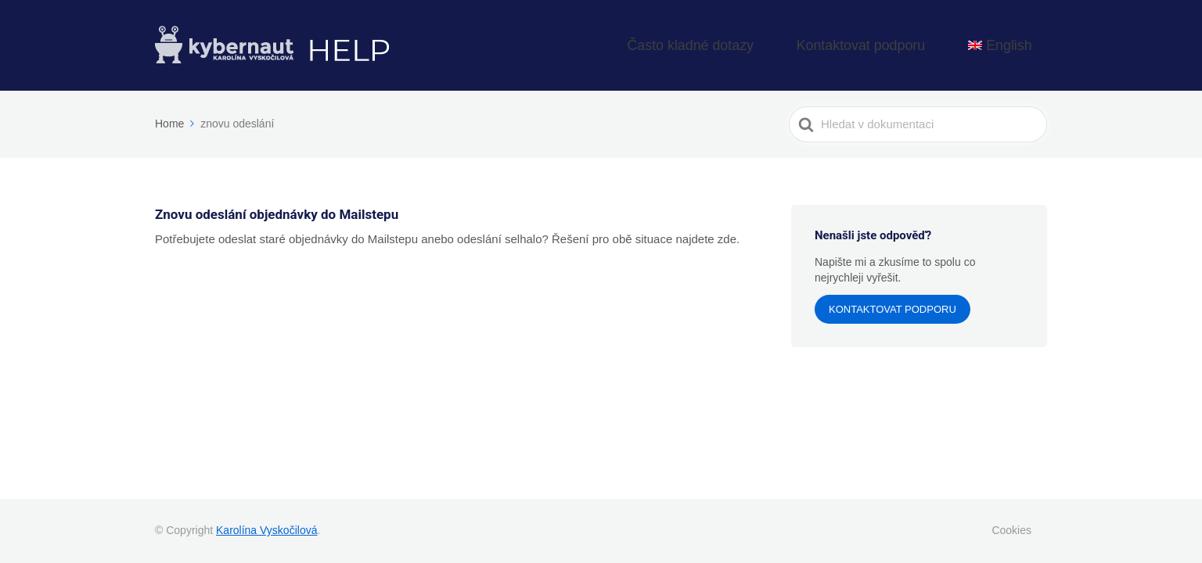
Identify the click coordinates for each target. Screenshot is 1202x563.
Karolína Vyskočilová (266, 530)
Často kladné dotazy (773, 43)
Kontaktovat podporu (905, 43)
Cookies (1011, 530)
